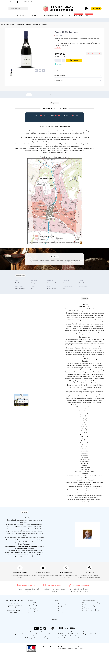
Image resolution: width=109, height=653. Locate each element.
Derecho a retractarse (33, 607)
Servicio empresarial (60, 605)
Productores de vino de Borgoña (90, 611)
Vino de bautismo (59, 609)
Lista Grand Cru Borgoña (89, 605)
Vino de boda (58, 607)
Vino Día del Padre (60, 613)
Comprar (74, 60)
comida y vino (40, 95)
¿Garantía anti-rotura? (78, 75)
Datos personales (32, 613)
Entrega (78, 70)
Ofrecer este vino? (78, 80)
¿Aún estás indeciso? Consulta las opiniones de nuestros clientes (80, 590)
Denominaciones (67, 95)
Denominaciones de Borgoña (89, 609)
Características (53, 95)
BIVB (87, 501)
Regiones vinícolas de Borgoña (90, 607)
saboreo (29, 95)
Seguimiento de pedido (34, 605)
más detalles (58, 48)
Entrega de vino (59, 603)
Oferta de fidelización (33, 603)
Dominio (80, 95)
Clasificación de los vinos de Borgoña (92, 603)
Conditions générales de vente (36, 611)
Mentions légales (32, 609)
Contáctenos (55, 619)
